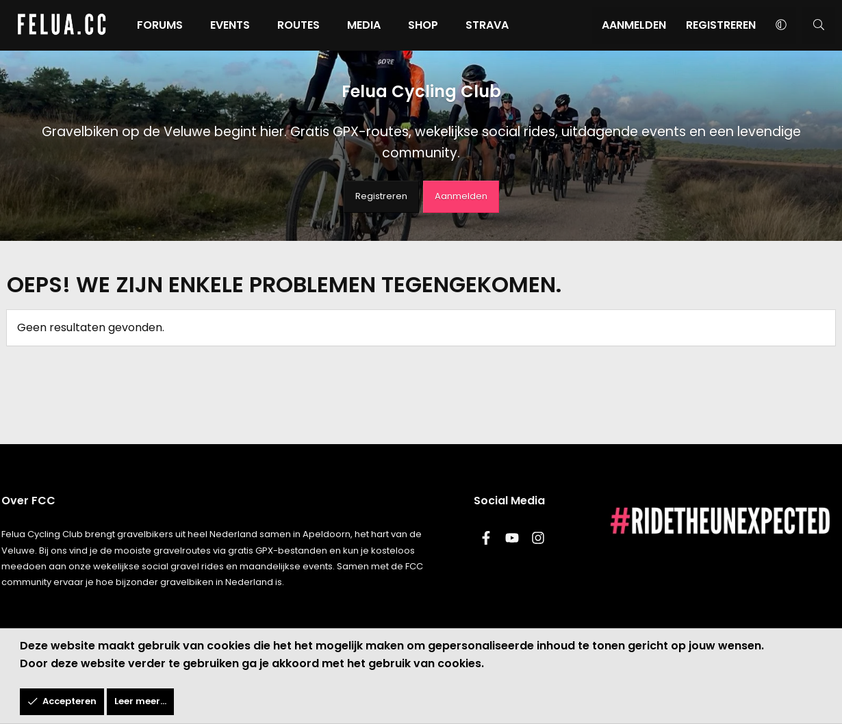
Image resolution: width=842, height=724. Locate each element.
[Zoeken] (818, 25)
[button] (780, 25)
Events (230, 25)
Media (364, 25)
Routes (298, 25)
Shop (423, 25)
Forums (160, 25)
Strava (487, 25)
